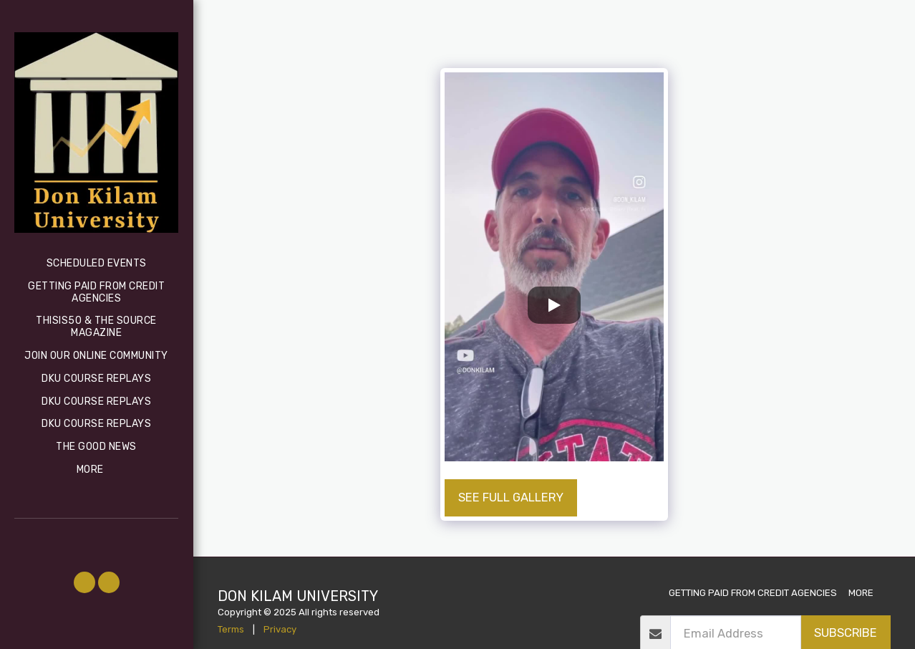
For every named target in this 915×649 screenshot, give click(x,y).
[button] (84, 582)
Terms (231, 629)
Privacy (279, 629)
